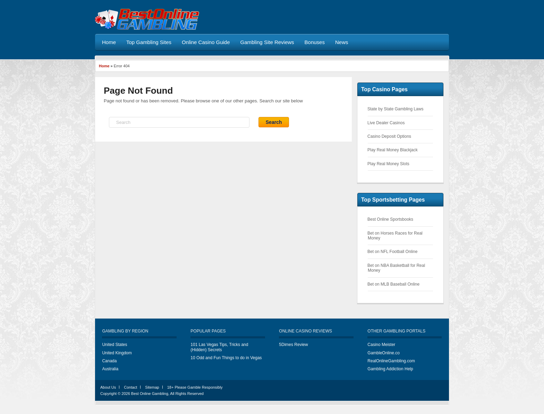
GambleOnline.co (383, 352)
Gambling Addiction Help (390, 368)
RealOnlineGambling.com (391, 360)
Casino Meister (381, 344)
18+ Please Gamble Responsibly (195, 387)
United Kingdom (116, 352)
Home (104, 66)
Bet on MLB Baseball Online (393, 284)
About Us (108, 387)
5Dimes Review (293, 344)
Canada (109, 360)
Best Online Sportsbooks (390, 219)
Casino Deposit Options (389, 136)
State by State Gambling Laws (395, 109)
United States (114, 344)
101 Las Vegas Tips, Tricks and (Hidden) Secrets (219, 347)
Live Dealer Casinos (386, 122)
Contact (130, 387)
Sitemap (152, 387)
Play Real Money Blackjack (392, 149)
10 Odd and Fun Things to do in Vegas (226, 357)
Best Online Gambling (149, 393)
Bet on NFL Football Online (392, 251)
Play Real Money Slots (388, 163)
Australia (110, 368)
